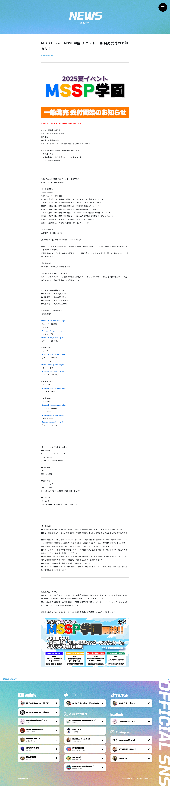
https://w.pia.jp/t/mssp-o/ (52, 337)
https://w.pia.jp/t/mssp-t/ (52, 422)
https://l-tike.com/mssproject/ (54, 320)
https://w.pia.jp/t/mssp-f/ (52, 371)
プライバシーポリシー (143, 778)
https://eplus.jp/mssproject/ (53, 331)
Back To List (9, 679)
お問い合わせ (127, 778)
